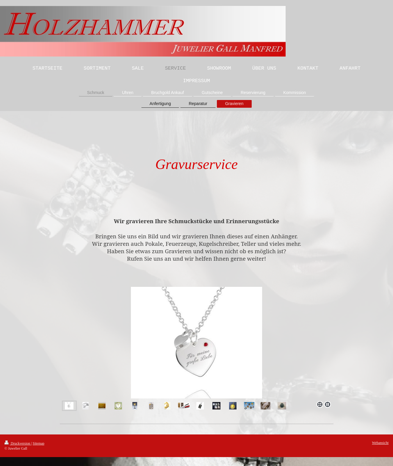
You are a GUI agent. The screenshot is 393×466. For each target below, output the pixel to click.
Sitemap (38, 443)
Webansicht (380, 443)
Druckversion (17, 443)
